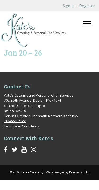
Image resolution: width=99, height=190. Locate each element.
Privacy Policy (15, 120)
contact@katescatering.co (24, 105)
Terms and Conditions (21, 126)
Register (87, 5)
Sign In (69, 5)
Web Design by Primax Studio (68, 172)
